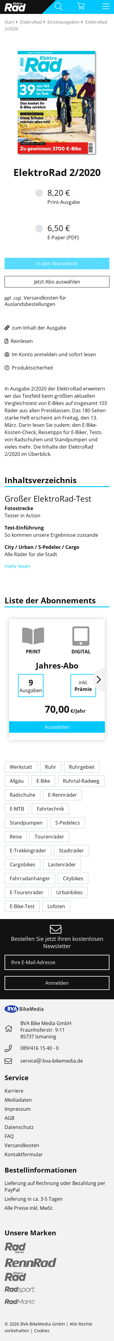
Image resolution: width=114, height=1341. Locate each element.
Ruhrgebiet (82, 767)
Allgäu (17, 781)
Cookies (42, 1330)
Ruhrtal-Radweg (81, 781)
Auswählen (57, 727)
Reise (16, 836)
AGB (9, 1118)
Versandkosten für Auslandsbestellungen (35, 300)
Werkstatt (21, 767)
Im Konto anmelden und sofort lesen (50, 354)
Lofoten (56, 906)
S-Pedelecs (67, 822)
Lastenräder (62, 864)
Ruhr (50, 767)
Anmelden (57, 983)
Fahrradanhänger (30, 878)
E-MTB (17, 808)
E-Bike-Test (22, 906)
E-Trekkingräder (28, 850)
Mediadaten (18, 1100)
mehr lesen (18, 566)
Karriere (14, 1090)
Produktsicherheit (29, 367)
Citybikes (73, 878)
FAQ (9, 1136)
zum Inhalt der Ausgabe (35, 327)
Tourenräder (49, 836)
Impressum (18, 1109)
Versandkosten (22, 1145)
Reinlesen (19, 341)
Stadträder (71, 850)
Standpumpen (26, 822)
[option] (57, 679)
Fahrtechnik (50, 808)
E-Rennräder (62, 795)
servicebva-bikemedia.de (51, 1060)
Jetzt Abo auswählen (57, 281)
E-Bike (43, 781)
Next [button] (99, 680)
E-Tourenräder (26, 892)
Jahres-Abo (57, 665)
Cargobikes (22, 864)
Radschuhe (22, 795)
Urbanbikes (69, 892)
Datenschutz (19, 1127)
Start (10, 22)
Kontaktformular (24, 1154)
